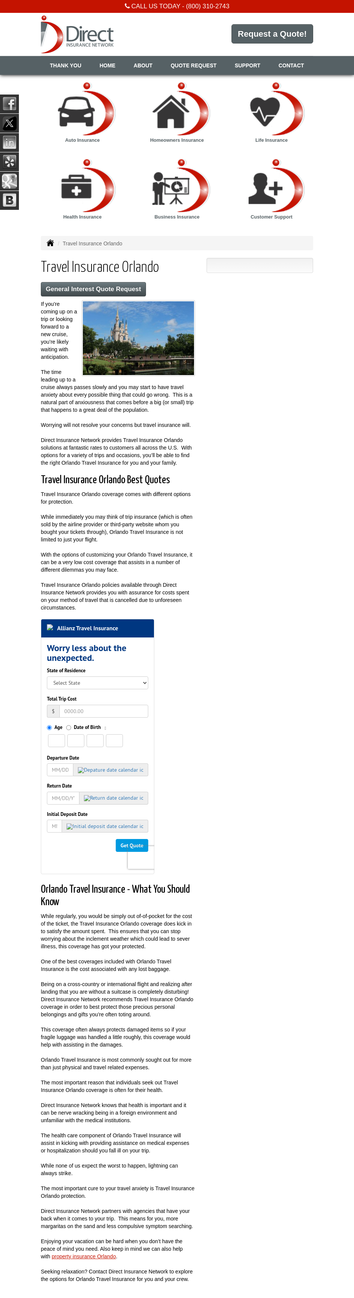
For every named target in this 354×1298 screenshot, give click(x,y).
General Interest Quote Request (93, 289)
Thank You (65, 65)
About (143, 65)
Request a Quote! (272, 34)
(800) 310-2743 (208, 6)
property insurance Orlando (84, 1256)
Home (107, 65)
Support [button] (248, 65)
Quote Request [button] (193, 65)
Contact (291, 65)
